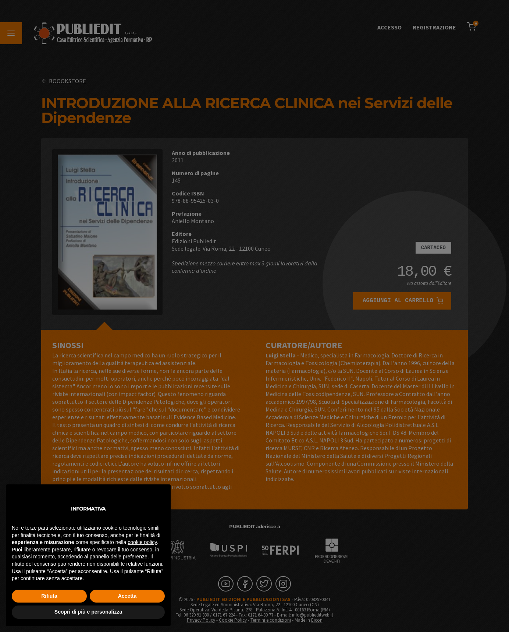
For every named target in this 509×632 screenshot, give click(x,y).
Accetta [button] (127, 596)
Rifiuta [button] (49, 596)
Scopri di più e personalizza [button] (88, 612)
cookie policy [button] (142, 542)
